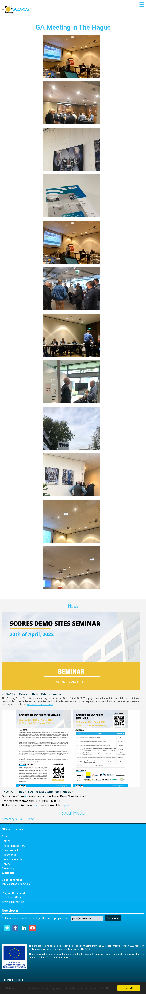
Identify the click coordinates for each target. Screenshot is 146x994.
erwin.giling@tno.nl (13, 901)
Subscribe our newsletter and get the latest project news (36, 918)
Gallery (6, 864)
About (5, 836)
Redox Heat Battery (13, 845)
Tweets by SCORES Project (18, 819)
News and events (12, 859)
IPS (26, 796)
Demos (6, 841)
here (36, 805)
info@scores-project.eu (16, 883)
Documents (9, 854)
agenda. (67, 805)
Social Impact (10, 850)
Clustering (8, 868)
